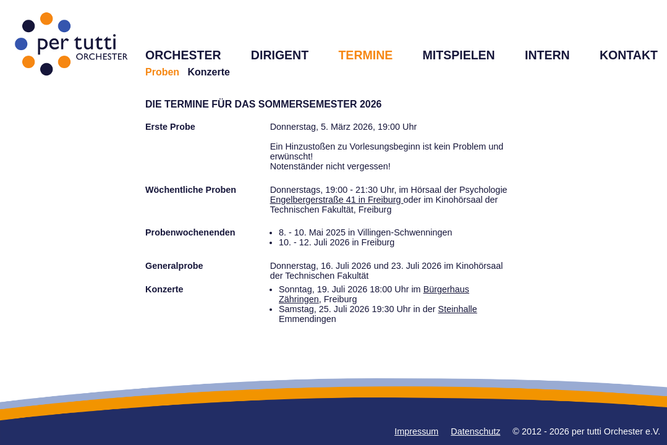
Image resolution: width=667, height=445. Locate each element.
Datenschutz (475, 431)
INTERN (547, 55)
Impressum (416, 431)
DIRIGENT (279, 55)
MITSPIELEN (459, 55)
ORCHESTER (183, 55)
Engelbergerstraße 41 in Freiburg (337, 200)
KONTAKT (629, 55)
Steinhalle (457, 309)
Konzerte (208, 72)
